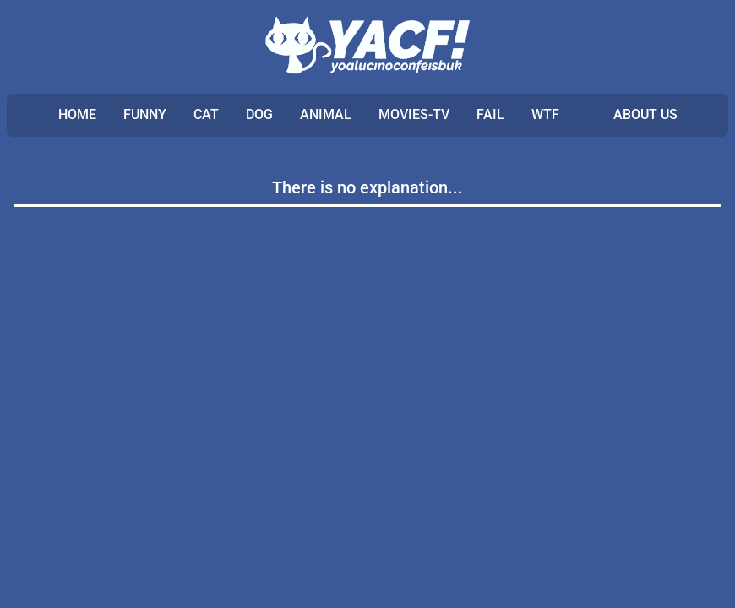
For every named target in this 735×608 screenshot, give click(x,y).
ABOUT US (645, 114)
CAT (206, 114)
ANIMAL (325, 114)
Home (77, 114)
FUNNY (144, 114)
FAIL (490, 114)
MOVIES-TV (413, 114)
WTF (545, 114)
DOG (259, 114)
